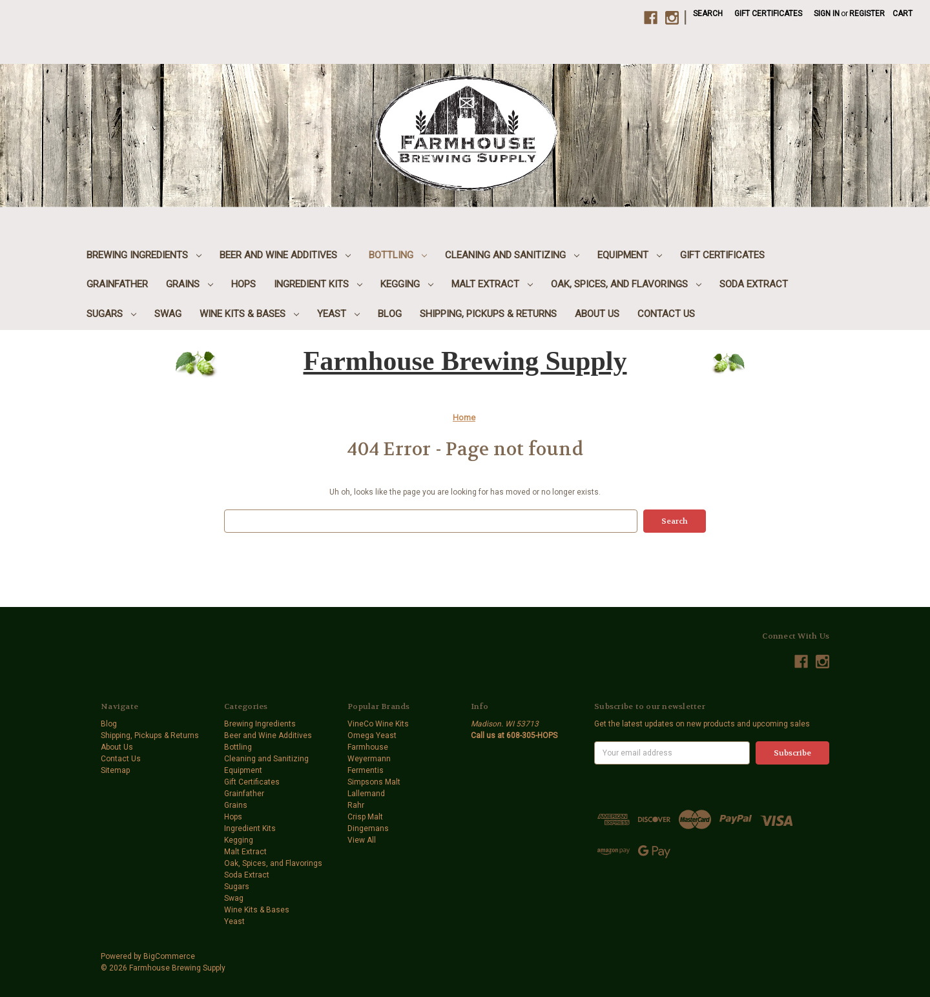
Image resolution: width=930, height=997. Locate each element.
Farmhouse (367, 747)
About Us (597, 314)
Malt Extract (492, 284)
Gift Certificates (768, 13)
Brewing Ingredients (144, 255)
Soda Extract (753, 284)
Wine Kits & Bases (249, 314)
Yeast (338, 314)
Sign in (827, 13)
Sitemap (115, 770)
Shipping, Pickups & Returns (488, 314)
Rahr (355, 805)
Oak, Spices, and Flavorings (626, 284)
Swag (167, 314)
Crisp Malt (365, 816)
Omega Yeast (372, 735)
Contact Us (666, 314)
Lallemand (366, 793)
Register (867, 13)
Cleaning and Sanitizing (512, 255)
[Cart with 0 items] (902, 13)
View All (361, 840)
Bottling (398, 255)
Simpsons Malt (373, 781)
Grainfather (117, 284)
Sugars (111, 314)
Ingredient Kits (318, 284)
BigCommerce (169, 956)
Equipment (629, 255)
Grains (189, 284)
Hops (243, 284)
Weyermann (369, 758)
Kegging (406, 284)
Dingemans (368, 828)
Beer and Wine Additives (285, 255)
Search (708, 13)
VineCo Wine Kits (378, 723)
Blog (390, 314)
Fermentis (365, 770)
